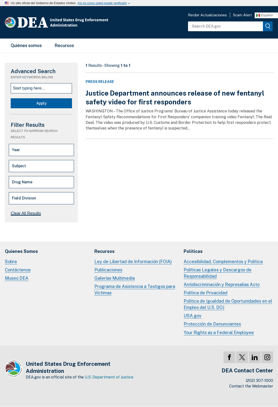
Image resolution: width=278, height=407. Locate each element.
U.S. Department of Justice (109, 377)
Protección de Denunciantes (212, 324)
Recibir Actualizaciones (207, 15)
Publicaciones (108, 269)
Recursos (64, 45)
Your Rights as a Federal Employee (219, 332)
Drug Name (22, 182)
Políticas (193, 251)
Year (16, 150)
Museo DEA (16, 278)
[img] (268, 26)
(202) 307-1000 (259, 380)
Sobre (11, 261)
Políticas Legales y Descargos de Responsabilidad (217, 273)
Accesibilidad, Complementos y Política (223, 261)
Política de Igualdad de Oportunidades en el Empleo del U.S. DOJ (228, 304)
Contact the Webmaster (251, 386)
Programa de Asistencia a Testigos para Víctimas (134, 289)
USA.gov (192, 315)
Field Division (24, 198)
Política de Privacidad (205, 292)
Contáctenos (18, 269)
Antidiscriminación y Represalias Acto (222, 284)
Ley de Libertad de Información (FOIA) (133, 261)
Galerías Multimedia (114, 278)
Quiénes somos (26, 45)
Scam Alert (242, 15)
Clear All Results (26, 213)
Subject (19, 166)
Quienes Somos (21, 251)
